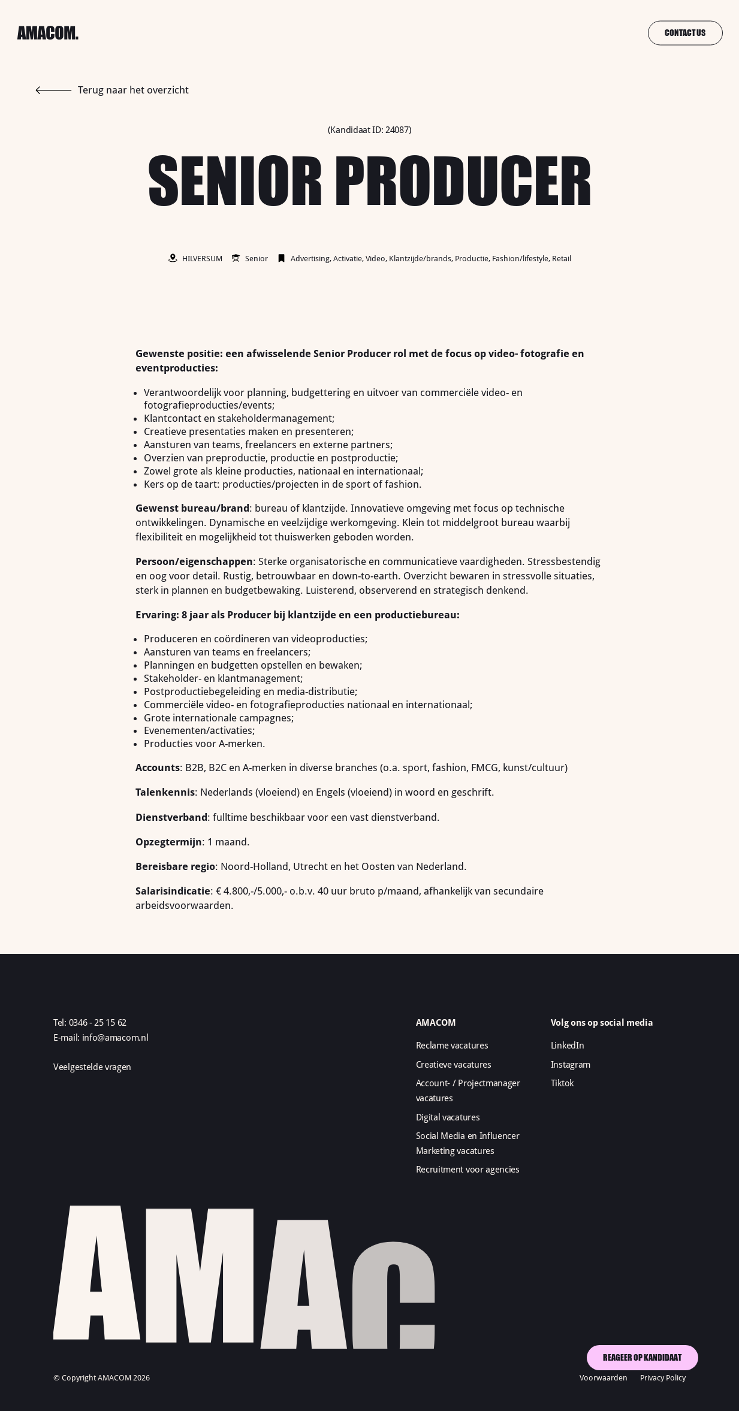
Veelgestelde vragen (92, 1067)
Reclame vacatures (452, 1045)
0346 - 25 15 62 (97, 1022)
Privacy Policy (663, 1377)
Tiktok (562, 1083)
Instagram (570, 1064)
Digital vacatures (448, 1117)
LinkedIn (567, 1045)
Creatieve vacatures (453, 1064)
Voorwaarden (604, 1377)
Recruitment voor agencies (468, 1169)
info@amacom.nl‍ (115, 1037)
